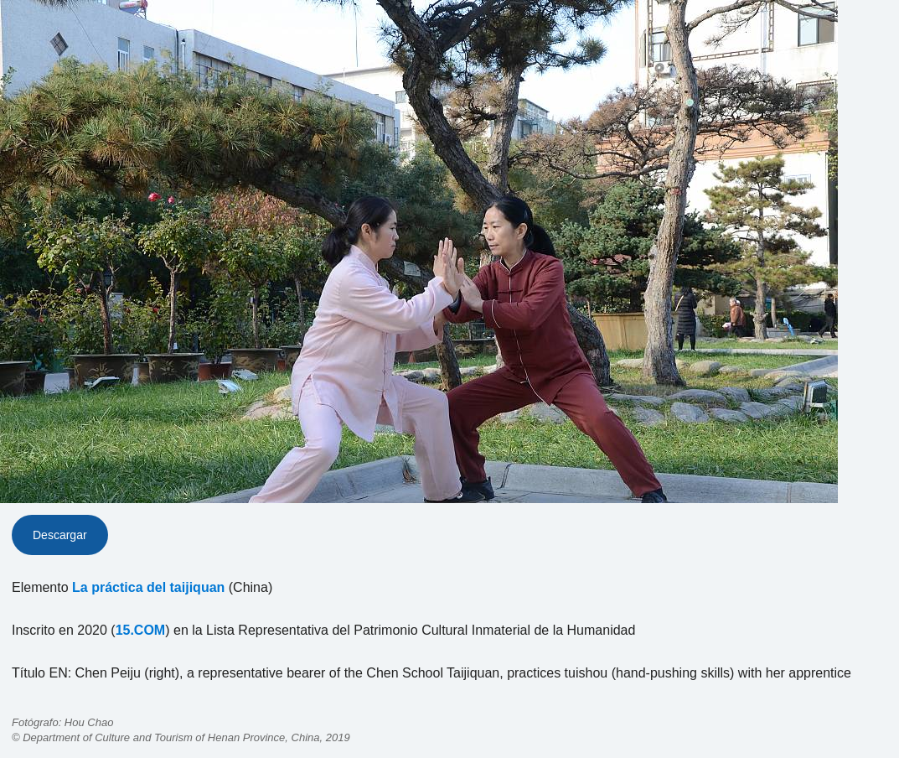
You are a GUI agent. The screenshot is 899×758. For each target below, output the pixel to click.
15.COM (141, 630)
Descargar (60, 535)
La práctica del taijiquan (148, 587)
